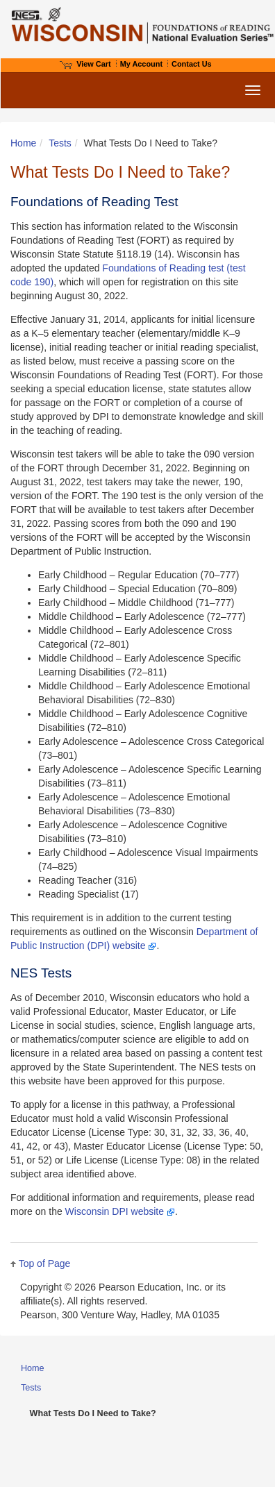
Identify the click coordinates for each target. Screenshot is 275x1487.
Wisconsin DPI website (120, 1211)
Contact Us (192, 64)
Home (23, 143)
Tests (60, 143)
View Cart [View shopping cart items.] (85, 64)
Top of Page (45, 1263)
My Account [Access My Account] (141, 64)
